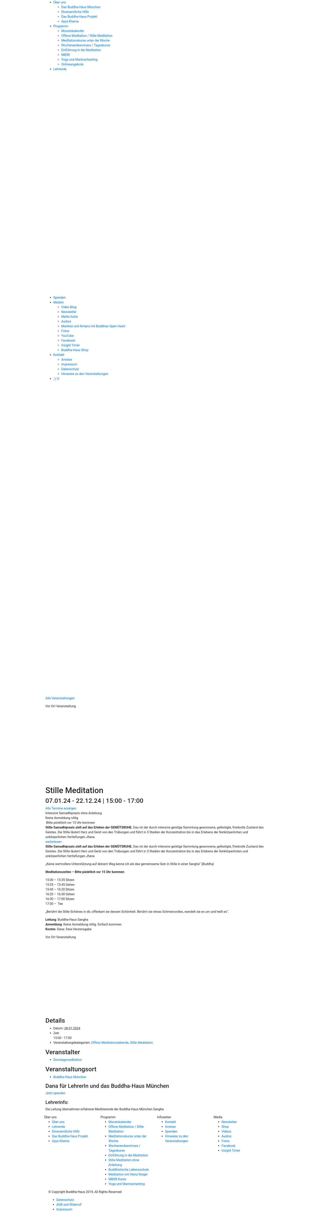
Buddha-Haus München (69, 1077)
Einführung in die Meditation (81, 50)
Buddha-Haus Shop (74, 350)
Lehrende (59, 69)
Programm (60, 26)
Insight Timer (70, 345)
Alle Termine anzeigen (60, 808)
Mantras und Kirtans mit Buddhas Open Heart (93, 326)
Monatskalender (72, 31)
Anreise (66, 359)
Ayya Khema (70, 21)
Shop (225, 1127)
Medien (58, 302)
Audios (66, 321)
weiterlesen (53, 842)
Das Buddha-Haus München (81, 7)
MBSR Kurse (117, 1179)
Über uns (59, 2)
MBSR (65, 55)
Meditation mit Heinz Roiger (128, 1174)
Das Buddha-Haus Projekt (79, 16)
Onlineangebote (72, 64)
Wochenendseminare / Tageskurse (85, 45)
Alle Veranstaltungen (60, 698)
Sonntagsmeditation (67, 1060)
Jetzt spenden (55, 1093)
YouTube (67, 336)
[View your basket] (56, 379)
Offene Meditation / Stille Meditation (86, 36)
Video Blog (69, 307)
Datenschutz (70, 369)
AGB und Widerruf (69, 1204)
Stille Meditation (141, 1042)
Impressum (69, 364)
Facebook (68, 340)
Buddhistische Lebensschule (128, 1169)
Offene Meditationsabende (110, 1042)
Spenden (59, 297)
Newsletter (69, 312)
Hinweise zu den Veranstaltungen (84, 374)
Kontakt (58, 355)
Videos (226, 1131)
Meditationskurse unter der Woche (85, 40)
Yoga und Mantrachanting (79, 59)
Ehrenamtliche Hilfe (75, 12)
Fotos (65, 331)
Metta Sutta (69, 317)
